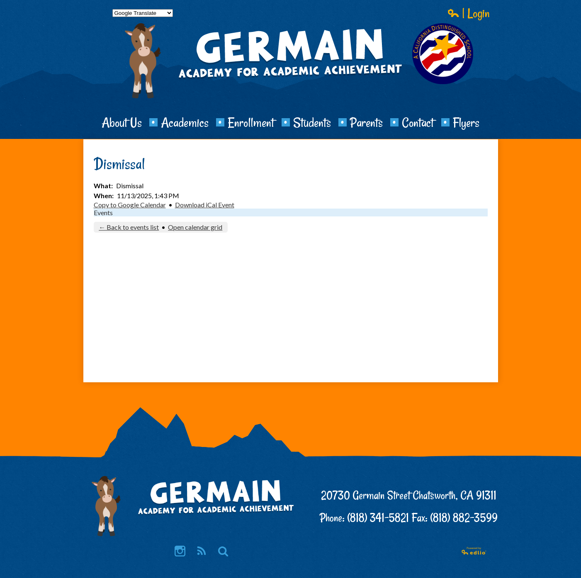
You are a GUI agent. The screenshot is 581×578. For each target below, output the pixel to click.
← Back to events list (129, 227)
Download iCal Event (204, 205)
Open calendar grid (195, 227)
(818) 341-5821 (378, 517)
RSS (201, 552)
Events (103, 212)
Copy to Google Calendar (130, 205)
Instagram (180, 552)
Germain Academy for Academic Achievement (290, 81)
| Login (468, 13)
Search (223, 552)
